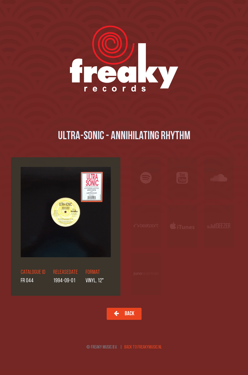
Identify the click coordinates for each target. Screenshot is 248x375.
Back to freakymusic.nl (143, 347)
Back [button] (124, 313)
